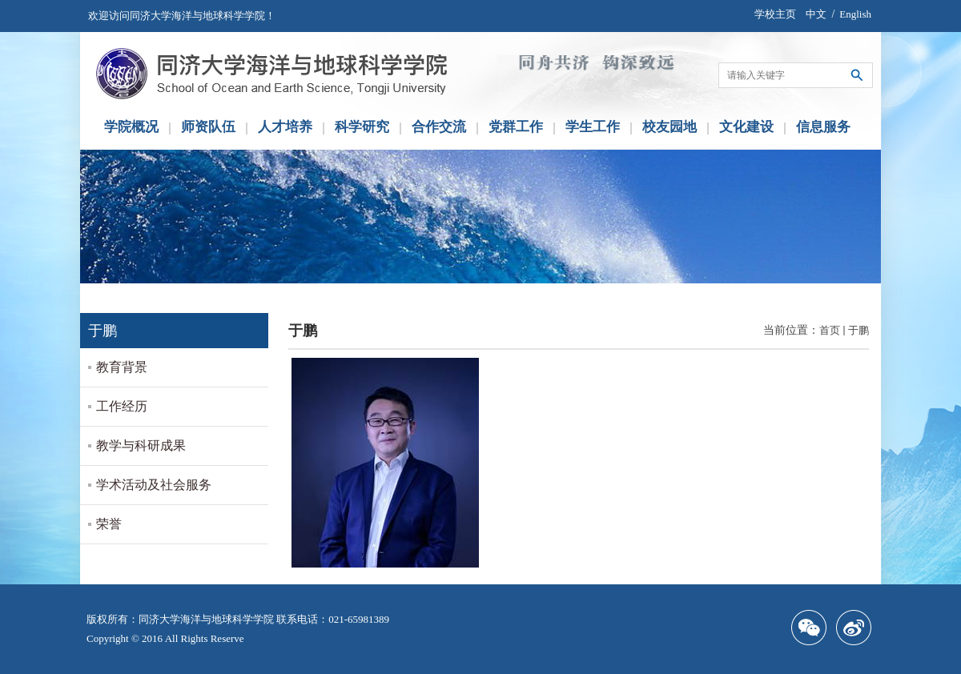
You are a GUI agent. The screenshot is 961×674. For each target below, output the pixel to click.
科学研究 (362, 126)
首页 (829, 330)
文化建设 (746, 126)
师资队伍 (208, 126)
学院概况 (131, 126)
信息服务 (823, 126)
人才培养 (285, 126)
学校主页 (775, 14)
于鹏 (858, 330)
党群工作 (516, 126)
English (855, 14)
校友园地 (669, 126)
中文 (816, 14)
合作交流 (439, 126)
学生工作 (592, 126)
